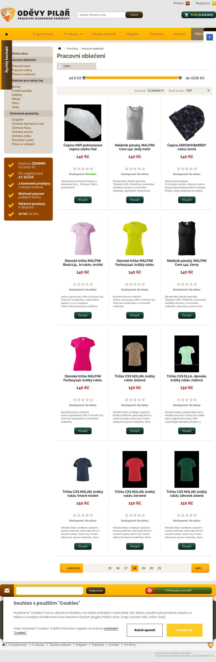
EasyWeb (186, 653)
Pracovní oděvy (22, 70)
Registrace (203, 3)
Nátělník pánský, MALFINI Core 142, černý (187, 263)
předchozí (74, 568)
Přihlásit (178, 3)
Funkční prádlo (22, 90)
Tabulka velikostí (103, 34)
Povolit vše (184, 630)
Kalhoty (17, 94)
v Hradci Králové (34, 185)
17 (126, 568)
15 (109, 568)
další (198, 568)
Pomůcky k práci (23, 140)
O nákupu (71, 34)
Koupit (83, 200)
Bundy (16, 86)
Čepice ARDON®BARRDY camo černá (186, 147)
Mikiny (16, 99)
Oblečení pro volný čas (26, 80)
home (6, 34)
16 (117, 568)
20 (151, 568)
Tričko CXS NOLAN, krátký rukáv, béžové (135, 378)
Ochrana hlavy (21, 127)
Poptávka (157, 34)
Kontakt (180, 34)
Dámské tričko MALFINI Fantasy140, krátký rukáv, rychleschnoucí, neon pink (82, 380)
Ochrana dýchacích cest (28, 123)
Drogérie (18, 119)
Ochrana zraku (21, 136)
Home (4, 645)
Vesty (15, 107)
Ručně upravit (144, 630)
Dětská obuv (19, 53)
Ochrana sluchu (22, 132)
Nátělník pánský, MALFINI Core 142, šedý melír (135, 147)
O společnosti (43, 34)
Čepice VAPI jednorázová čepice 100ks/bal (82, 147)
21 (159, 568)
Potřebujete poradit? (178, 590)
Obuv (15, 103)
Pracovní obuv (21, 66)
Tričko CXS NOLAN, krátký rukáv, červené (135, 494)
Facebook (209, 37)
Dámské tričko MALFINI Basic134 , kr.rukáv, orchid (83, 263)
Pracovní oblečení (23, 60)
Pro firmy (130, 644)
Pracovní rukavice (23, 74)
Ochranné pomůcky (24, 113)
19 (143, 568)
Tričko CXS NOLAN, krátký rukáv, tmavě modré (83, 494)
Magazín (132, 34)
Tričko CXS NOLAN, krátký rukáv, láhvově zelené (186, 494)
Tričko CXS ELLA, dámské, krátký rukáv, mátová (187, 378)
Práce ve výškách (23, 144)
